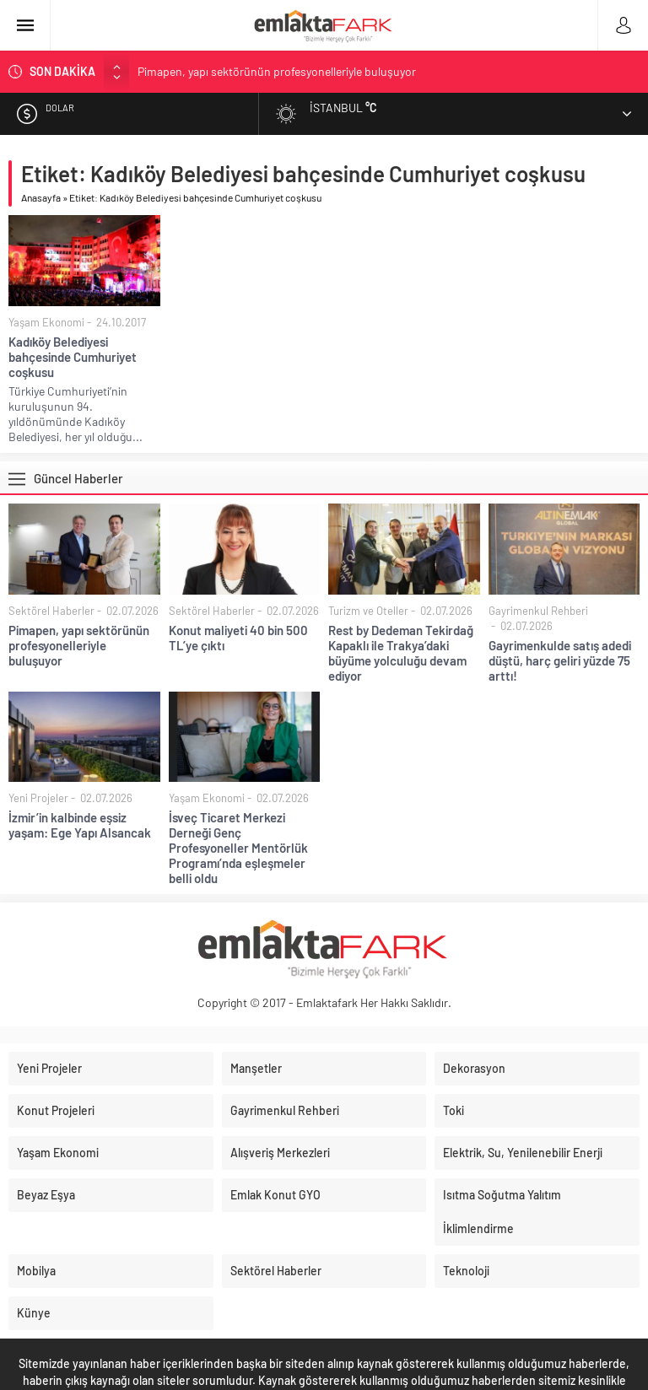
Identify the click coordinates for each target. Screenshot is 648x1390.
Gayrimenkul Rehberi (538, 610)
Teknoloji (466, 1270)
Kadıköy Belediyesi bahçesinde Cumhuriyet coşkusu (72, 357)
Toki (453, 1110)
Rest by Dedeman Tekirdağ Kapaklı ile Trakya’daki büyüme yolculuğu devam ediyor (400, 652)
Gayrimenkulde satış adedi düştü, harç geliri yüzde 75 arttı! (560, 660)
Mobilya (36, 1270)
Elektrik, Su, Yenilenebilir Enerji (522, 1152)
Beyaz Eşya (46, 1195)
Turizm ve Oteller (368, 610)
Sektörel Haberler (51, 610)
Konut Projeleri (55, 1110)
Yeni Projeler (38, 798)
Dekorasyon (474, 1068)
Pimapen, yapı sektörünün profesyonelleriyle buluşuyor (277, 71)
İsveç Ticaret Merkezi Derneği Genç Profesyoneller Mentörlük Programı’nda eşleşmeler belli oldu (238, 848)
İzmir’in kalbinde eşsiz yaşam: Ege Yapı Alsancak (79, 825)
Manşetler (256, 1068)
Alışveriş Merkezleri (280, 1152)
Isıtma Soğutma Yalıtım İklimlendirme (502, 1212)
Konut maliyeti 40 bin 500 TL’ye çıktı (238, 637)
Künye (34, 1313)
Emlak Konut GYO (275, 1195)
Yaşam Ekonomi (46, 322)
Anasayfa (41, 197)
